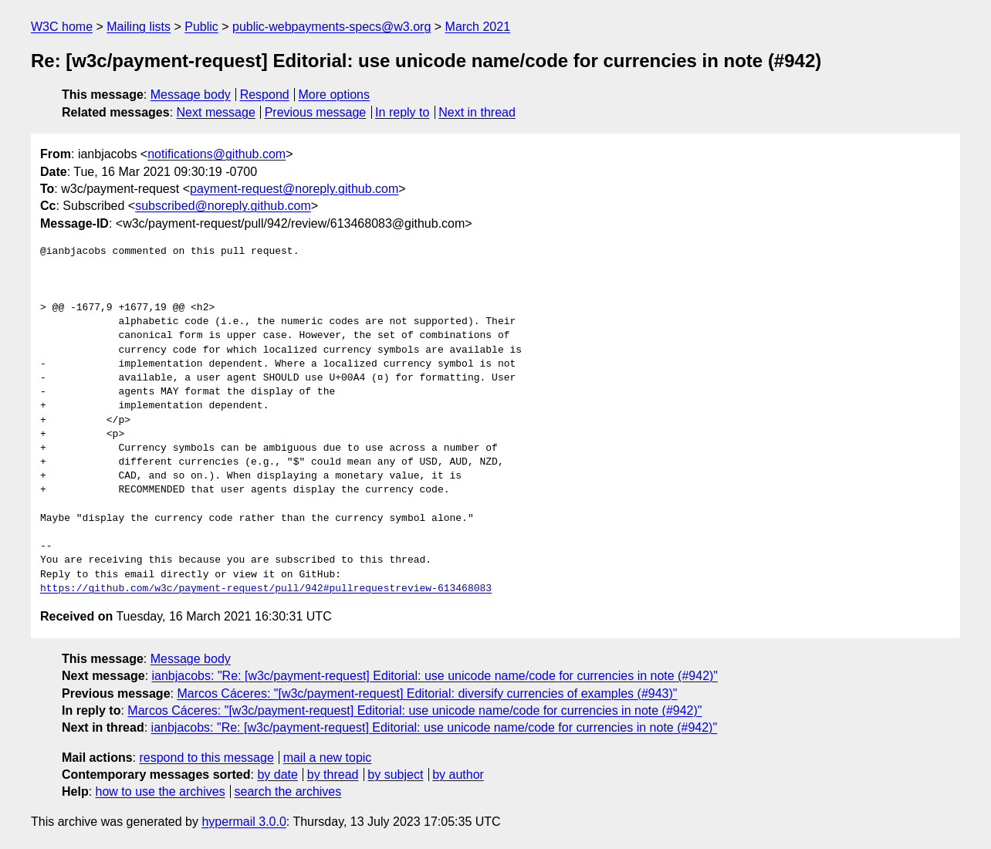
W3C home (62, 26)
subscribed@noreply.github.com (223, 205)
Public (201, 26)
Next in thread (477, 112)
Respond (264, 94)
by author (458, 774)
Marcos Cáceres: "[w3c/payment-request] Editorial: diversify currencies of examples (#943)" (427, 693)
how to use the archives (160, 791)
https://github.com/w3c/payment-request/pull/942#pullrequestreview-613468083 (266, 589)
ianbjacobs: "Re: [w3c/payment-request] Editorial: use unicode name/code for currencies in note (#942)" (435, 675)
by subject (395, 774)
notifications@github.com (216, 154)
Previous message (316, 112)
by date (277, 774)
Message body (191, 94)
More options (334, 94)
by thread (333, 774)
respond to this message (206, 757)
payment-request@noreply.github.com (294, 188)
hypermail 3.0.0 (243, 821)
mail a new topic (327, 757)
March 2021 (478, 26)
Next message (216, 112)
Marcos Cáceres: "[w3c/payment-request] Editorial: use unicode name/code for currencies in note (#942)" (414, 710)
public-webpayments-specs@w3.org (331, 26)
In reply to (402, 112)
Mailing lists (139, 26)
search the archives (288, 791)
